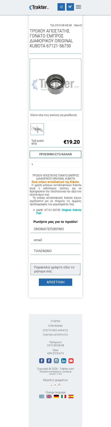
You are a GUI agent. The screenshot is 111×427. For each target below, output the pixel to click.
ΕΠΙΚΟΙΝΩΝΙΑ (55, 326)
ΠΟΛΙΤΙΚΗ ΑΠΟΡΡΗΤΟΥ (55, 334)
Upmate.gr (67, 372)
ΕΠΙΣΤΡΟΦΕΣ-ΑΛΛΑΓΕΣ (55, 330)
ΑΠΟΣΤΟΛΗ (55, 282)
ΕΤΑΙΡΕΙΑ (55, 321)
